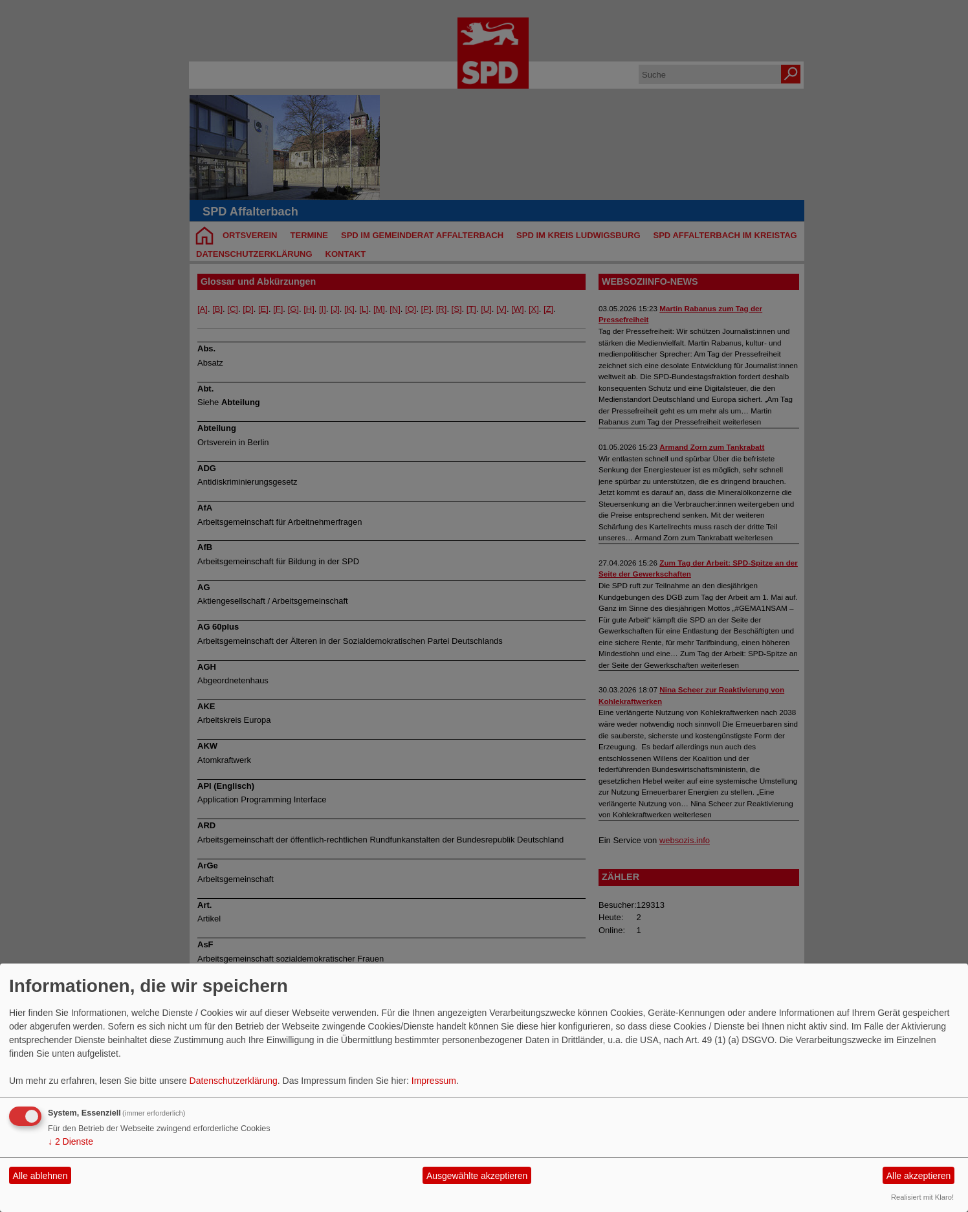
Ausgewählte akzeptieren (476, 1176)
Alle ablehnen (40, 1176)
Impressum (434, 1080)
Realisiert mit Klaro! (922, 1197)
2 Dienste (70, 1141)
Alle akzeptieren (918, 1176)
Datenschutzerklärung (234, 1080)
